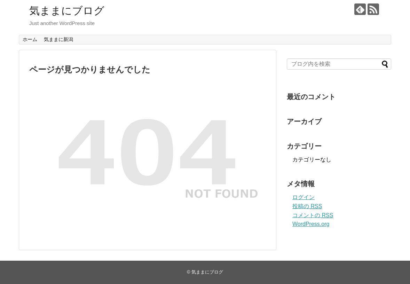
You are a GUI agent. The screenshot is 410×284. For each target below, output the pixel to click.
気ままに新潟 (58, 39)
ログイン (303, 197)
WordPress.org (310, 224)
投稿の (307, 206)
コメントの (312, 215)
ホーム (30, 39)
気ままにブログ (66, 10)
